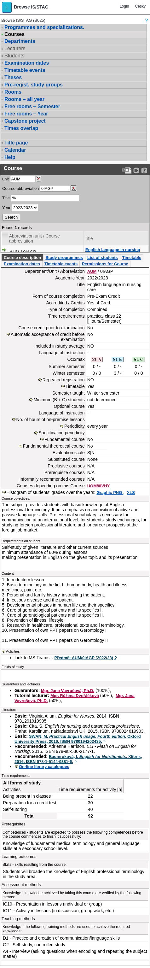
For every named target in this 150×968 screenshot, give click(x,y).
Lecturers (15, 48)
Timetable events (24, 70)
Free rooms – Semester (32, 106)
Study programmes (64, 257)
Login (124, 6)
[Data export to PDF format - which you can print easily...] (127, 170)
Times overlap (21, 128)
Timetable (131, 257)
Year (6, 207)
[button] (7, 7)
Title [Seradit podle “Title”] (89, 238)
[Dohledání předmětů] (73, 188)
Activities (13, 651)
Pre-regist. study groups (33, 84)
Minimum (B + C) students (58, 399)
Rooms (12, 92)
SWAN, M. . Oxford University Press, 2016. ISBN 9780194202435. (77, 739)
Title (6, 198)
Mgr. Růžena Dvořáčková (74, 695)
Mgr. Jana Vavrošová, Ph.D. (67, 690)
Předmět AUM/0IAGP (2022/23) (84, 657)
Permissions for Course (105, 263)
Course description (22, 257)
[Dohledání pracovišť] (38, 179)
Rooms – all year (24, 99)
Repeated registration (64, 379)
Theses (13, 77)
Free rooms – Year (26, 113)
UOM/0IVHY (98, 486)
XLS (131, 492)
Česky (140, 6)
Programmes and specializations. (44, 27)
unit (5, 179)
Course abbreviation (20, 188)
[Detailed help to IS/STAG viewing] (144, 170)
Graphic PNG (109, 492)
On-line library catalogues (44, 766)
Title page (16, 142)
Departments (19, 41)
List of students (102, 257)
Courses (14, 34)
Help (9, 157)
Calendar (15, 150)
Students (14, 55)
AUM (92, 271)
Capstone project (25, 121)
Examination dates (26, 63)
